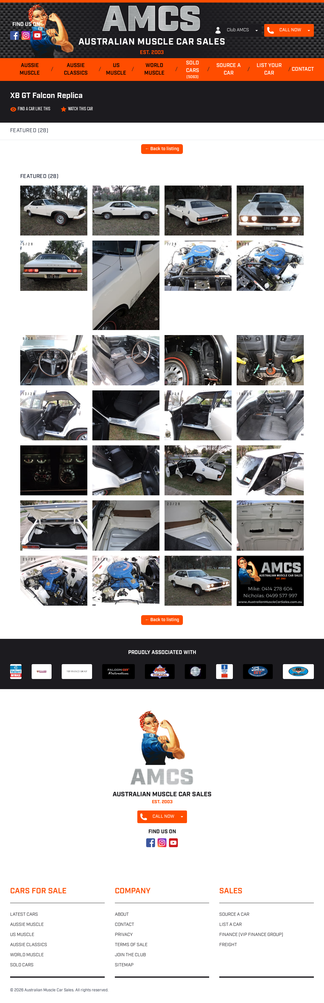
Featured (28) (29, 130)
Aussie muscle (30, 69)
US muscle (116, 69)
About (122, 914)
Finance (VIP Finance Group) (251, 935)
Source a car (228, 69)
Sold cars (192, 70)
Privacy (124, 935)
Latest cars (24, 914)
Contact (303, 69)
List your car (269, 69)
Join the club (130, 955)
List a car (230, 924)
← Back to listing (162, 149)
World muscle (154, 69)
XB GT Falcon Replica (46, 96)
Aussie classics (76, 69)
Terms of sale (131, 945)
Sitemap (124, 965)
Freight (228, 945)
